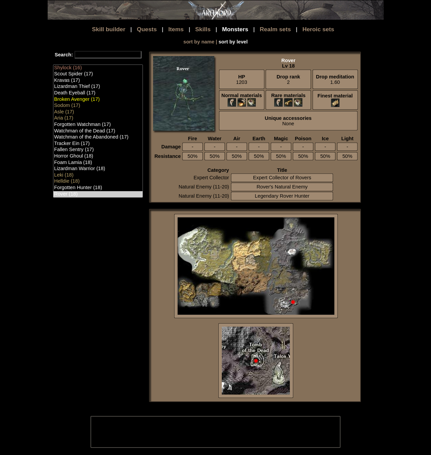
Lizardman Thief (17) (98, 87)
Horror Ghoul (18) (98, 156)
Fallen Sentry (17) (98, 150)
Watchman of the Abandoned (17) (98, 137)
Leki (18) (98, 175)
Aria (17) (98, 118)
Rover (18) (98, 194)
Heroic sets (318, 29)
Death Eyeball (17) (98, 93)
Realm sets (275, 29)
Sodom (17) (98, 106)
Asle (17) (98, 112)
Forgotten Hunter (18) (98, 188)
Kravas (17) (98, 80)
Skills (203, 29)
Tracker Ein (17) (98, 144)
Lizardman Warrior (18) (98, 169)
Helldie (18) (98, 181)
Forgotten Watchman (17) (98, 125)
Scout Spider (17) (98, 74)
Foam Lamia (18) (98, 163)
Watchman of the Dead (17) (98, 131)
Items (176, 29)
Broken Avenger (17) (98, 99)
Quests (147, 29)
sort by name (198, 41)
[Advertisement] (215, 432)
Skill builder (108, 29)
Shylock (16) (98, 68)
